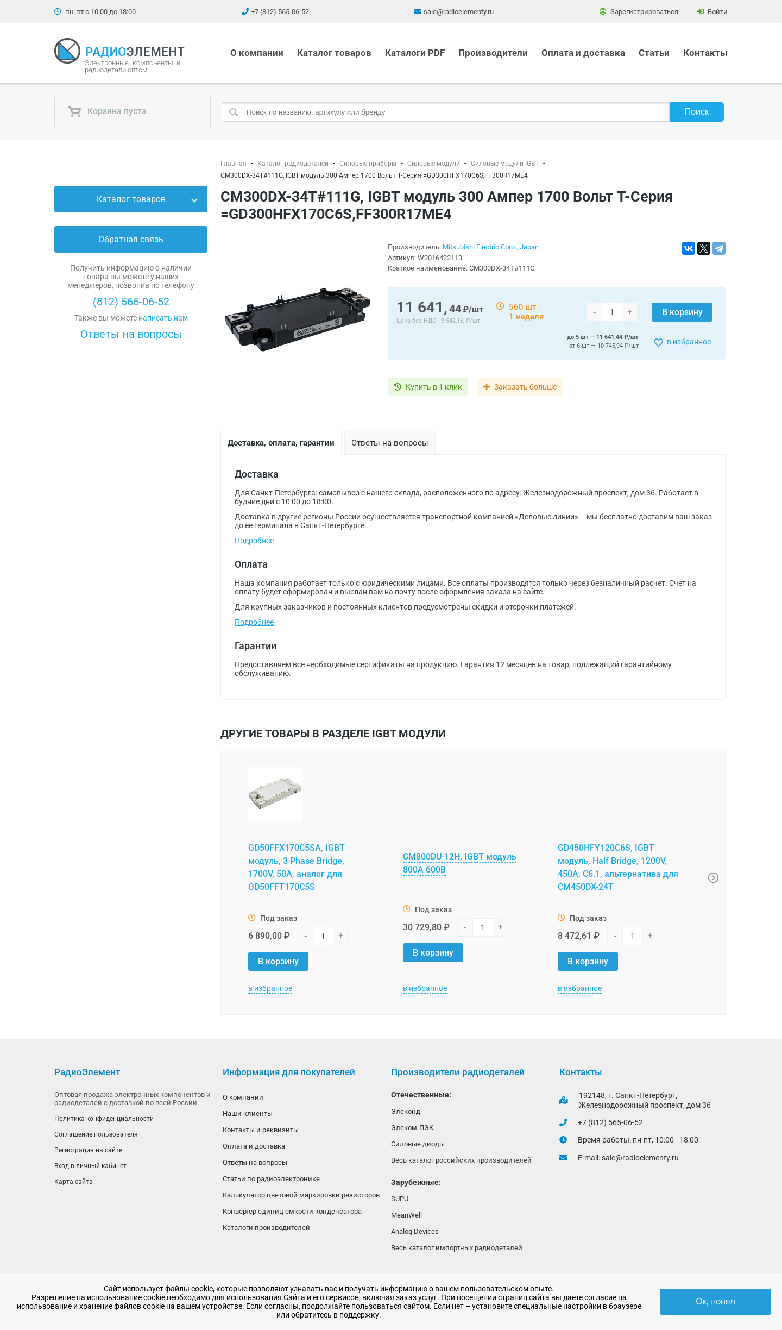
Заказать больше (533, 386)
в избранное (689, 341)
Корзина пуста (107, 112)
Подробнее (254, 540)
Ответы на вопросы (131, 334)
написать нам (163, 317)
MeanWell (406, 1218)
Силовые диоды (418, 1145)
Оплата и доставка (583, 52)
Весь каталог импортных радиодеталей (456, 1251)
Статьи (654, 52)
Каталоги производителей (266, 1232)
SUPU (399, 1201)
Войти (712, 12)
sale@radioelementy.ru (459, 12)
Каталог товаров (334, 52)
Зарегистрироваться (639, 12)
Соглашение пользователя (96, 1135)
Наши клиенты (248, 1114)
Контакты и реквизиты (261, 1131)
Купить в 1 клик (434, 386)
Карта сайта (73, 1184)
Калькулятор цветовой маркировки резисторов (301, 1198)
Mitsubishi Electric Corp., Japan (491, 247)
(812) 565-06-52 (131, 301)
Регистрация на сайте (88, 1151)
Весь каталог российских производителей (461, 1162)
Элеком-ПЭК (412, 1128)
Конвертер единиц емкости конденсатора (292, 1215)
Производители (493, 52)
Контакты (705, 52)
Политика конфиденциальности (104, 1118)
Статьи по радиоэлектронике (271, 1181)
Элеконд (405, 1111)
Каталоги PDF (415, 52)
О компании (256, 52)
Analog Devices (415, 1235)
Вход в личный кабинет (90, 1167)
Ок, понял (715, 1301)
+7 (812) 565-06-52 (280, 12)
